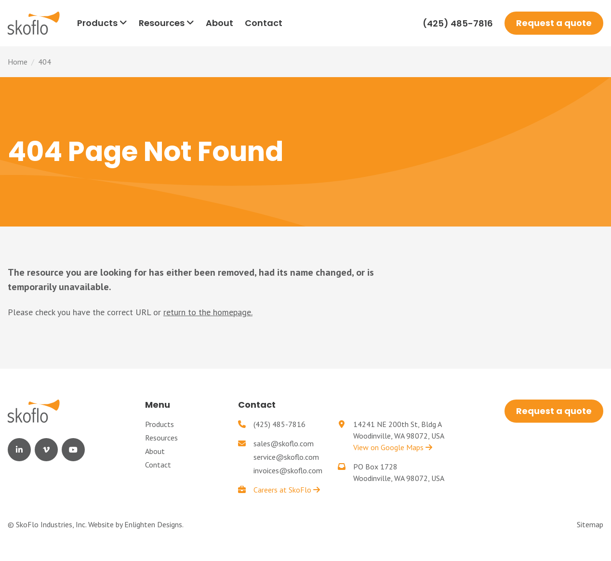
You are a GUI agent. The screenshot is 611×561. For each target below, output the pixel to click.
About (155, 451)
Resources (161, 437)
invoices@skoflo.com (287, 470)
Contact (158, 464)
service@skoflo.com (286, 457)
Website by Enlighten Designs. (136, 524)
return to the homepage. (207, 312)
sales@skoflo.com (283, 443)
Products (159, 424)
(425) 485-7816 (458, 23)
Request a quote (554, 23)
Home (17, 62)
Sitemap (590, 524)
